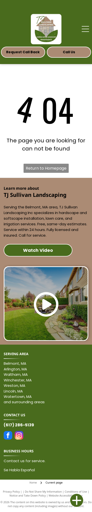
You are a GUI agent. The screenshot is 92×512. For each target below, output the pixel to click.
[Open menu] (85, 29)
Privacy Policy (11, 491)
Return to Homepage (46, 168)
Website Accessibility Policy (65, 495)
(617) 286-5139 (19, 425)
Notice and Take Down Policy (28, 495)
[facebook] (8, 436)
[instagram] (19, 436)
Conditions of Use (76, 491)
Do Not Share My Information (43, 491)
